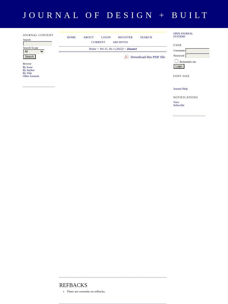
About (88, 37)
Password (179, 55)
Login (106, 37)
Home (71, 37)
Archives (120, 42)
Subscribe (178, 105)
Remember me (188, 61)
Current (98, 42)
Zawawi (132, 48)
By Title (27, 73)
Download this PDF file (148, 57)
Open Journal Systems (183, 35)
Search (146, 37)
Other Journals (31, 76)
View (176, 102)
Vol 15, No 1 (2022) (112, 48)
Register (125, 37)
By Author (29, 70)
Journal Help (180, 88)
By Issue (28, 67)
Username (179, 50)
